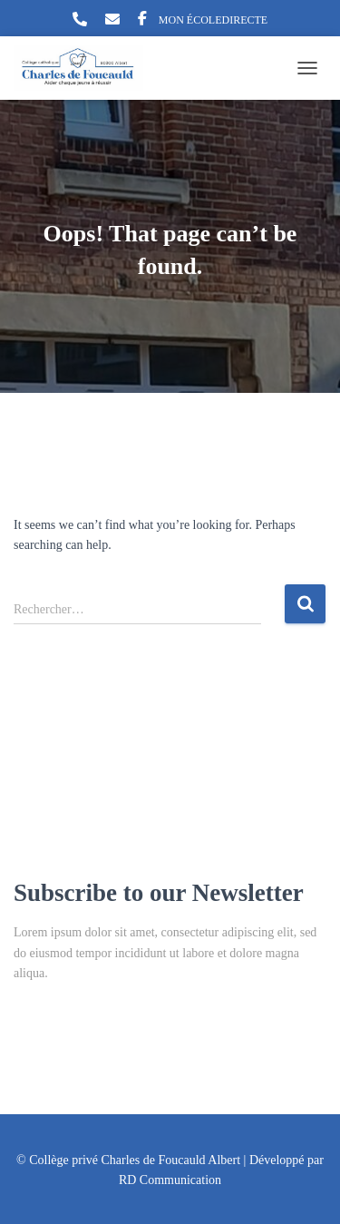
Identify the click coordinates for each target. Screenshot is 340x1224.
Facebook (142, 21)
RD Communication (170, 1180)
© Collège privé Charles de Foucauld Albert (128, 1160)
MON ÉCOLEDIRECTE (213, 20)
